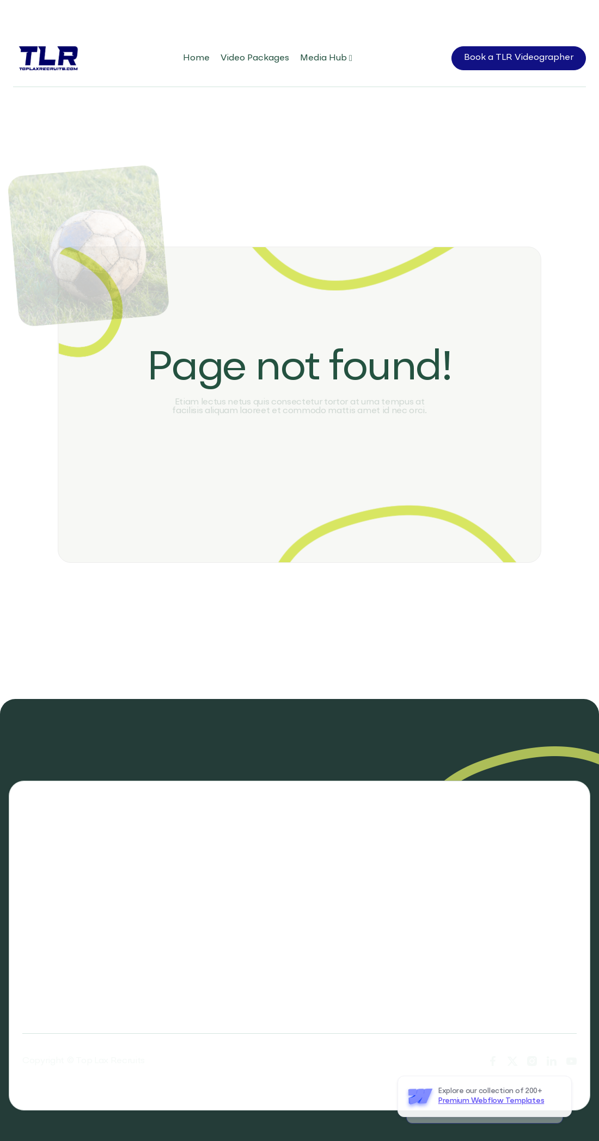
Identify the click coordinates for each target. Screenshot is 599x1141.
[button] (326, 58)
